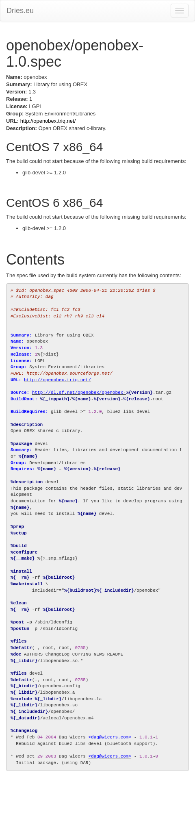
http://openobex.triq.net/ (48, 121)
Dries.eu (20, 11)
